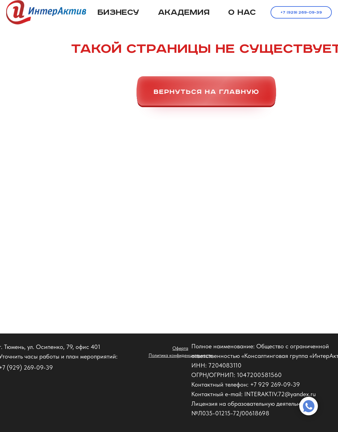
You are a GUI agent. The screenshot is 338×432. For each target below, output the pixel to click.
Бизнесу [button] (118, 12)
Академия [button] (184, 12)
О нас (242, 12)
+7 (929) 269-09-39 (301, 12)
